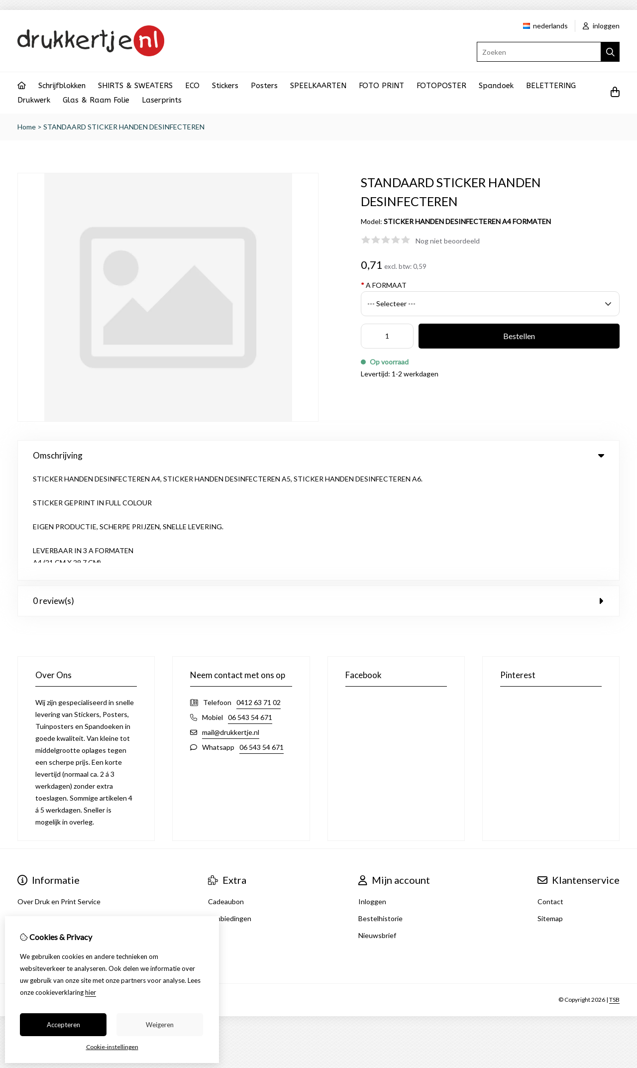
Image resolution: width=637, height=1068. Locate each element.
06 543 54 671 (250, 607)
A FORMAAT (384, 285)
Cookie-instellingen (112, 1047)
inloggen (601, 25)
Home (26, 126)
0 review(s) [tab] (318, 491)
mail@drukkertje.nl (230, 622)
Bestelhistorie (380, 809)
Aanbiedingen (229, 809)
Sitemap (550, 809)
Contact (550, 792)
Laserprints (162, 100)
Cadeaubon (226, 792)
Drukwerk (33, 100)
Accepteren (63, 1025)
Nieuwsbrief (377, 826)
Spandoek (496, 85)
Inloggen (372, 792)
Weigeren (160, 1025)
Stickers (225, 85)
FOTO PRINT (381, 85)
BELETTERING (551, 85)
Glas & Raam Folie (96, 100)
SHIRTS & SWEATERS (135, 85)
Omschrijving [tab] (318, 455)
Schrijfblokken (62, 85)
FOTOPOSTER (441, 85)
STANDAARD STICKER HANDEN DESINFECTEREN (124, 126)
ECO (192, 85)
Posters (264, 85)
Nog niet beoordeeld (448, 241)
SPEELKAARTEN (318, 85)
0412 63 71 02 (258, 593)
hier (90, 992)
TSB (614, 890)
